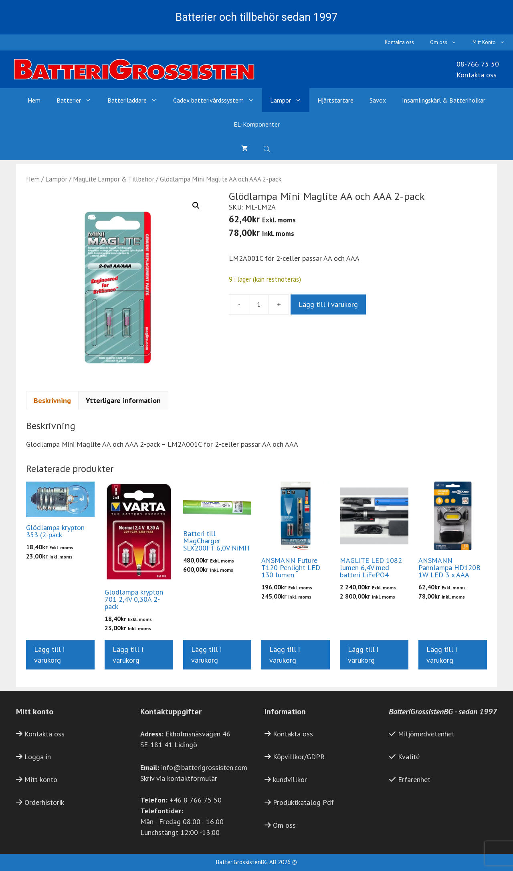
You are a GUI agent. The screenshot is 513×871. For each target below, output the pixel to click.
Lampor (289, 100)
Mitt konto (40, 779)
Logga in (37, 756)
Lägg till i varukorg (328, 304)
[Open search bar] (268, 148)
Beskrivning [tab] (52, 400)
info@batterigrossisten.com (204, 767)
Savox (378, 100)
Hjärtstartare (335, 100)
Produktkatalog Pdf (303, 802)
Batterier (78, 100)
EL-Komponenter (257, 124)
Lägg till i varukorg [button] (49, 655)
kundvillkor (290, 779)
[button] (196, 205)
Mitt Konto (493, 42)
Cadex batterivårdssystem (217, 100)
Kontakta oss (399, 42)
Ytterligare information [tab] (123, 400)
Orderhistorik (44, 802)
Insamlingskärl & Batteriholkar (443, 100)
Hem (34, 100)
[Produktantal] (259, 304)
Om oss (447, 42)
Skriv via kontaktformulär (178, 778)
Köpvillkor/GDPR (299, 756)
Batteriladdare (136, 100)
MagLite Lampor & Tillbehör (113, 179)
